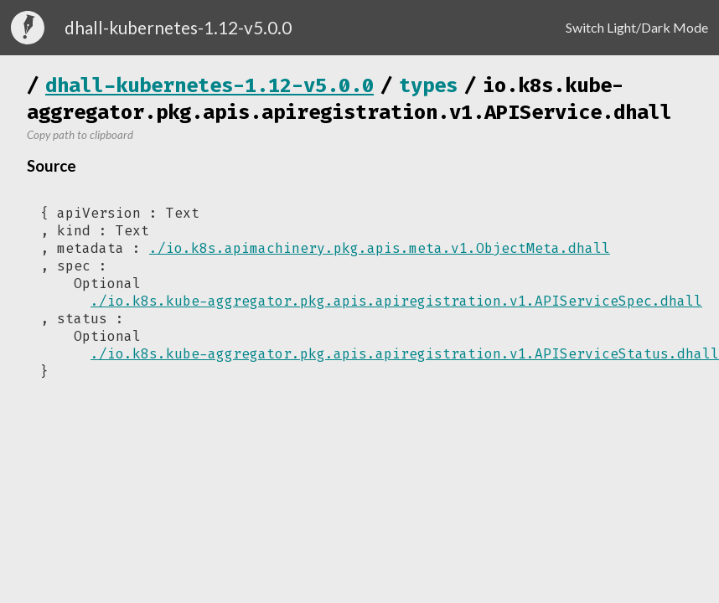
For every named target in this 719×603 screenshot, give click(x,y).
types (428, 85)
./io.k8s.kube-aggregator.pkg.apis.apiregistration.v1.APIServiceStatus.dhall (405, 354)
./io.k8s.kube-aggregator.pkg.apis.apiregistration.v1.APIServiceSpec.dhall (396, 301)
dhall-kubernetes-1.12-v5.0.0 (209, 85)
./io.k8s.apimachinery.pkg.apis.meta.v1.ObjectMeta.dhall (379, 248)
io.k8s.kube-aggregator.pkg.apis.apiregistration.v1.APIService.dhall (349, 99)
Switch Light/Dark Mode (637, 27)
